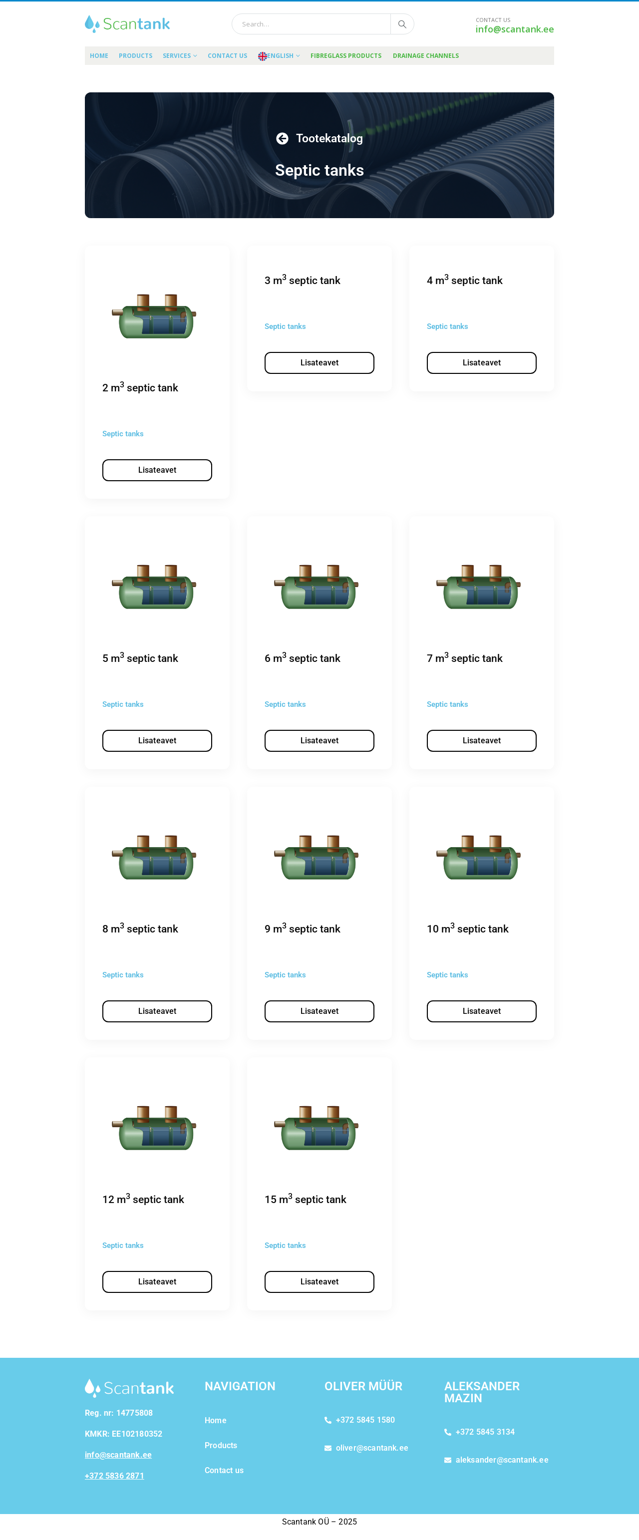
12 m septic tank (143, 1200)
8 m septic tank (140, 929)
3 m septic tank (302, 281)
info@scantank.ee (515, 29)
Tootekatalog (329, 138)
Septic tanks (123, 433)
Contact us (227, 55)
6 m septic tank (302, 658)
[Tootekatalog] (282, 138)
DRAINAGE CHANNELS (426, 55)
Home (99, 55)
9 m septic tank (302, 929)
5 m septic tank (140, 658)
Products (135, 55)
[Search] (402, 24)
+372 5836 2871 (114, 1476)
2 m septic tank (140, 388)
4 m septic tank (465, 281)
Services (177, 55)
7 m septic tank (465, 658)
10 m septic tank (468, 929)
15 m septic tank (305, 1200)
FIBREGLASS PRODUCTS (346, 55)
